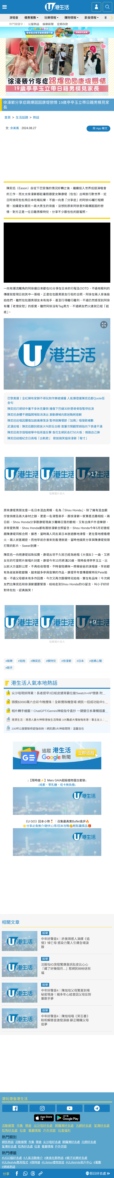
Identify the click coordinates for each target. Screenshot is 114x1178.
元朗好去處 (84, 1125)
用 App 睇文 (100, 128)
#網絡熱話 (8, 1166)
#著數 (97, 1162)
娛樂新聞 (48, 24)
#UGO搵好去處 (12, 1158)
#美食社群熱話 (54, 1158)
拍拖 (22, 660)
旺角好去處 (9, 1130)
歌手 (10, 667)
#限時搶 (35, 1162)
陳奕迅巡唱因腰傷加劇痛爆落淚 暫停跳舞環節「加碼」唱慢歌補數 (50, 420)
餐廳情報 (34, 1130)
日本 (81, 660)
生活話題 (22, 117)
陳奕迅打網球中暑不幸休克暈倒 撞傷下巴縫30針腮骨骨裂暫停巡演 (50, 408)
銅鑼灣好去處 (64, 1125)
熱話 (36, 117)
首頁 (7, 117)
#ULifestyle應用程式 (15, 1162)
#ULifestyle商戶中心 (79, 1162)
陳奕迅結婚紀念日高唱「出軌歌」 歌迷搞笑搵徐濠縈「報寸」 (47, 438)
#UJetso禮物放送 (53, 1162)
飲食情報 (90, 17)
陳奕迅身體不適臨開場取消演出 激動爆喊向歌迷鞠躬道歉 (44, 414)
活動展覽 (8, 1125)
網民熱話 (8, 1142)
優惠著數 (30, 17)
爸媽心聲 (96, 660)
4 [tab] (63, 36)
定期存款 (62, 24)
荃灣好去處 (102, 1125)
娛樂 (10, 660)
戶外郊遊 (49, 1130)
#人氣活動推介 (33, 1158)
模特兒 (52, 660)
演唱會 (13, 17)
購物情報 (70, 17)
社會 (23, 1130)
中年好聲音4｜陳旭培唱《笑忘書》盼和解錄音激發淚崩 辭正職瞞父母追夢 (65, 1020)
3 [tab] (60, 36)
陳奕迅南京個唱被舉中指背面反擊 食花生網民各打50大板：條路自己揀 (53, 432)
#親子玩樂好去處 (76, 1158)
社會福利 (64, 1130)
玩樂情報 (50, 17)
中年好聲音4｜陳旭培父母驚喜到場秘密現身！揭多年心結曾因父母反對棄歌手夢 (66, 994)
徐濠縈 (67, 660)
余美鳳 (14, 128)
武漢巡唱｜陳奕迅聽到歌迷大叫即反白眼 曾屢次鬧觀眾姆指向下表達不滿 (54, 426)
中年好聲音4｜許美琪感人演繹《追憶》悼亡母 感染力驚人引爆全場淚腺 (65, 943)
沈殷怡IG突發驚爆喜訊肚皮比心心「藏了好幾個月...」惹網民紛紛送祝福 (66, 969)
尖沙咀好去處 (43, 1125)
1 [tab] (52, 36)
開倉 (28, 1125)
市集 (20, 1125)
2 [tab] (56, 36)
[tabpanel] (57, 32)
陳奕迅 (36, 660)
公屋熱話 (33, 24)
